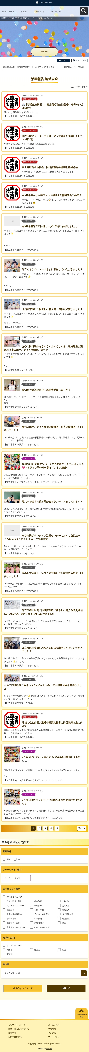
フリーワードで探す (12, 869)
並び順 (6, 964)
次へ (80, 828)
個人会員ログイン (56, 12)
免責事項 (12, 1033)
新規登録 (24, 12)
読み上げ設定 (81, 60)
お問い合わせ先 (15, 1037)
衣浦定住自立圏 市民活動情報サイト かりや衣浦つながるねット (29, 67)
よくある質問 (54, 1025)
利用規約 (52, 1029)
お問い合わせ (40, 12)
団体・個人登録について (18, 1029)
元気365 (49, 1049)
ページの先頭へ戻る (81, 1016)
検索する (66, 988)
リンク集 (52, 1033)
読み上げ (65, 60)
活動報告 (68, 67)
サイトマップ (54, 1037)
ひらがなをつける (46, 2)
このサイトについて (8, 12)
